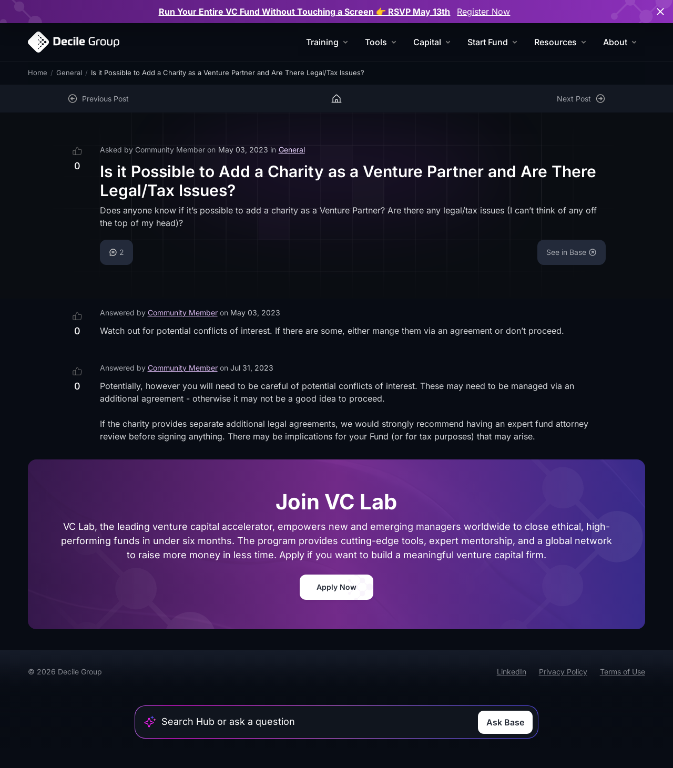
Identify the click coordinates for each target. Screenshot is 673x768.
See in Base (571, 252)
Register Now (483, 11)
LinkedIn (511, 671)
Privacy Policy (563, 671)
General (69, 72)
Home (37, 72)
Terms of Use (622, 671)
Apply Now (336, 586)
